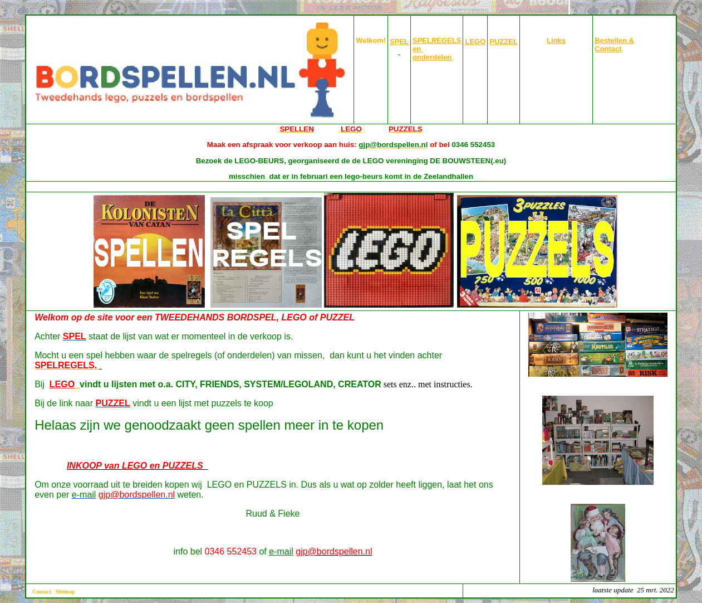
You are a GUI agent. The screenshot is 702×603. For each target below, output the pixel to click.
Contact (41, 592)
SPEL (399, 41)
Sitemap (65, 592)
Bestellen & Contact (614, 44)
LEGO (475, 41)
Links (556, 40)
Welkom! (371, 40)
